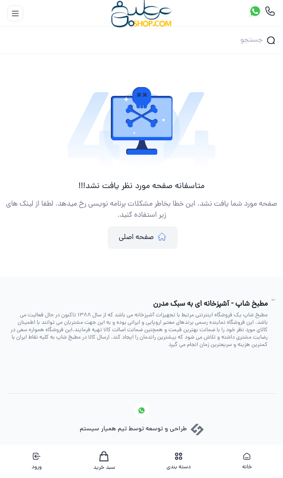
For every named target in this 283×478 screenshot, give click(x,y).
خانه (247, 461)
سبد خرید (104, 461)
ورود (37, 461)
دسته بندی (179, 461)
